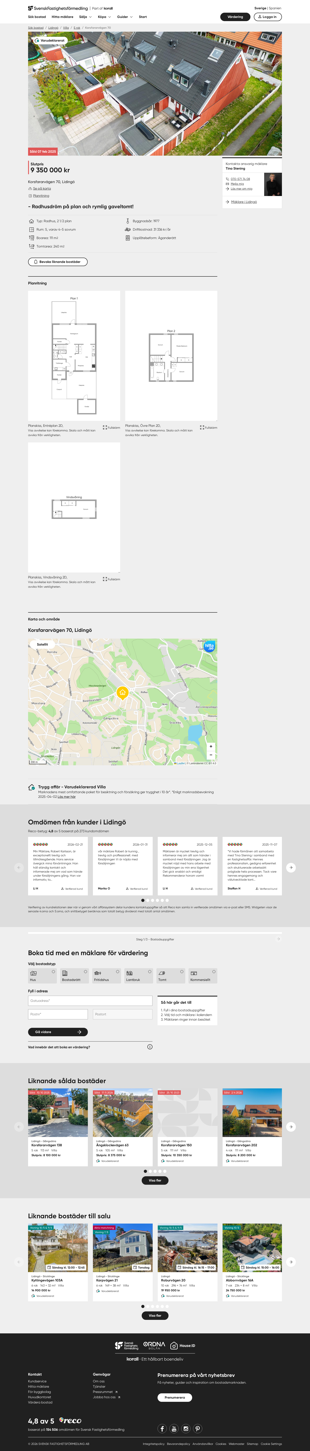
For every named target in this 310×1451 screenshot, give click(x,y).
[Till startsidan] (70, 8)
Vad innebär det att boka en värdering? (59, 1047)
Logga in (269, 17)
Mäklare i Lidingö (244, 202)
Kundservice (37, 1381)
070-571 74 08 (240, 179)
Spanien (275, 8)
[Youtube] (174, 1428)
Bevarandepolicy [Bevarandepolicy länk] (179, 1444)
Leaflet (179, 763)
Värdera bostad (40, 1402)
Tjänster (99, 1386)
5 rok (77, 27)
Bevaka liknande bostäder (57, 261)
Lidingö (53, 27)
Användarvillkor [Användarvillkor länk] (203, 1444)
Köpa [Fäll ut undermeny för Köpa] (102, 17)
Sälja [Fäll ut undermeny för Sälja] (83, 17)
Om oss (99, 1381)
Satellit (42, 644)
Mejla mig (237, 183)
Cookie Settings (271, 1444)
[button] (122, 694)
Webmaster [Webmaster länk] (237, 1444)
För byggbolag (39, 1392)
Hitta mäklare (62, 17)
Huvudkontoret (39, 1397)
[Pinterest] (197, 1428)
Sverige (260, 8)
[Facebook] (162, 1428)
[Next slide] (291, 868)
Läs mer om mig (241, 188)
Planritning (41, 196)
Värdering (235, 17)
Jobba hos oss (104, 1397)
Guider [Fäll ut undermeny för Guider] (122, 17)
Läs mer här (67, 797)
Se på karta (42, 188)
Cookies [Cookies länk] (221, 1444)
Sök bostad (37, 17)
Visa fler (155, 1180)
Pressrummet (103, 1392)
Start (143, 17)
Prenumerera (175, 1397)
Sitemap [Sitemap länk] (253, 1444)
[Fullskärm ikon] (111, 430)
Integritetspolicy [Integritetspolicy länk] (154, 1444)
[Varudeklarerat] (50, 40)
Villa (66, 27)
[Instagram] (185, 1428)
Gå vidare (43, 1032)
